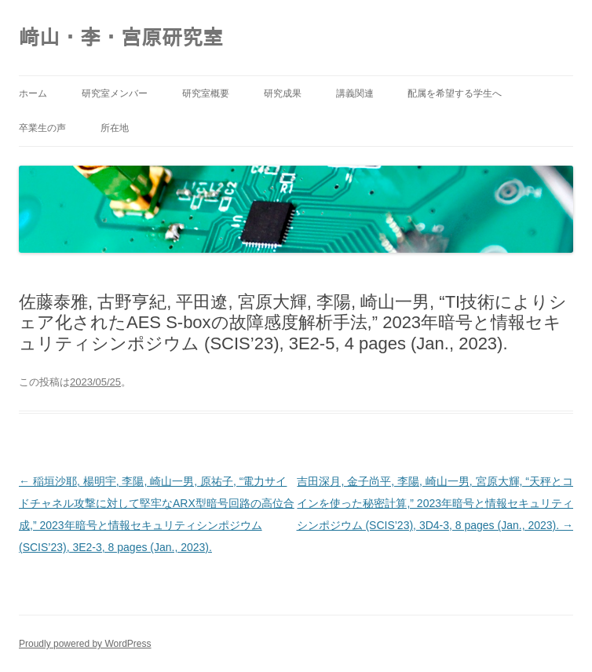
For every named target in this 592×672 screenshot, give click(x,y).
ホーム (33, 93)
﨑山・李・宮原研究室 (121, 37)
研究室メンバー (115, 93)
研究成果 (282, 93)
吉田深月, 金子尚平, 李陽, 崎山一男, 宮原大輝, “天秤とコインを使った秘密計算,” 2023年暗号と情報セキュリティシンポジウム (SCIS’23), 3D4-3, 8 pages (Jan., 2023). (435, 503)
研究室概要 (205, 93)
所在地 (114, 127)
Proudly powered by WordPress (85, 643)
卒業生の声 (42, 127)
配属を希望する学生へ (454, 93)
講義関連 (355, 93)
